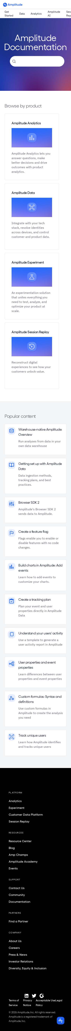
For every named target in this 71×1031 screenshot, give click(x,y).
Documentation (19, 901)
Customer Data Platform (26, 814)
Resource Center (20, 841)
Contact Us (16, 888)
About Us (15, 941)
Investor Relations (21, 961)
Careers (14, 947)
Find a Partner (18, 921)
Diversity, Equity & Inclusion (27, 968)
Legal (58, 1000)
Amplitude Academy (23, 861)
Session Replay (19, 821)
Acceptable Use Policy (45, 1003)
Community (17, 894)
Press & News (18, 954)
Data (22, 13)
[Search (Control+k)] (37, 61)
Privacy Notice (27, 1003)
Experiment (16, 807)
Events (13, 868)
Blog (12, 848)
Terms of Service (14, 1003)
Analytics (36, 13)
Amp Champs (18, 854)
